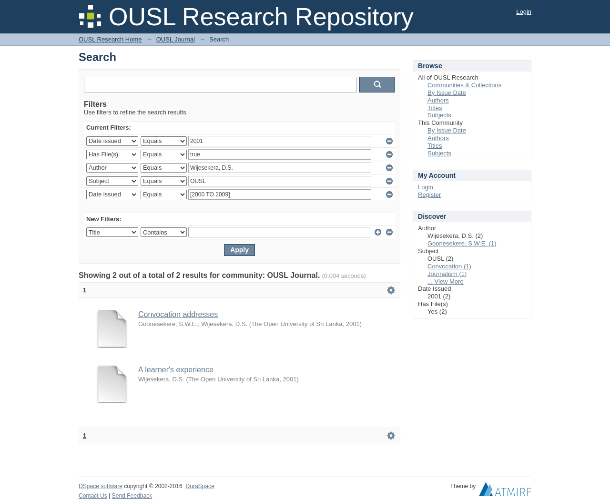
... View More (445, 281)
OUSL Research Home (110, 39)
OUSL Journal (175, 39)
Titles (434, 108)
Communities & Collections (464, 85)
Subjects (439, 115)
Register (429, 194)
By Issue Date (446, 92)
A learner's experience (176, 370)
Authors (438, 100)
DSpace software (100, 486)
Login (523, 11)
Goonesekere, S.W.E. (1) (462, 243)
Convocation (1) (449, 266)
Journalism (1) (447, 273)
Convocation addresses (178, 314)
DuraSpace (199, 486)
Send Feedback (132, 495)
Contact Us (93, 495)
